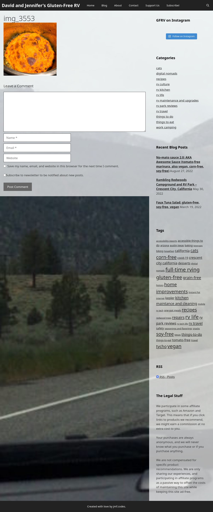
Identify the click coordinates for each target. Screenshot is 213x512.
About (118, 5)
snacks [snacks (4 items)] (196, 328)
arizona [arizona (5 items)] (164, 245)
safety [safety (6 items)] (160, 328)
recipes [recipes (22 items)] (189, 310)
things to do (164, 116)
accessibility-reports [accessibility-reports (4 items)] (166, 240)
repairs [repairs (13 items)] (178, 317)
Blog (104, 5)
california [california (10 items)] (182, 250)
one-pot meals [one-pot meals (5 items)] (172, 310)
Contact (133, 5)
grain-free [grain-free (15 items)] (192, 277)
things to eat (165, 122)
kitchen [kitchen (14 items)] (182, 297)
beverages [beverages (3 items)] (198, 245)
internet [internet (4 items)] (160, 298)
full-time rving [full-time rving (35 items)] (182, 269)
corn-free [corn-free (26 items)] (166, 257)
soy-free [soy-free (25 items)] (165, 334)
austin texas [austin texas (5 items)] (177, 245)
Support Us (152, 5)
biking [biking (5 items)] (159, 251)
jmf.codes (119, 506)
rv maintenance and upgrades (177, 100)
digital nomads (166, 73)
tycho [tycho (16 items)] (161, 346)
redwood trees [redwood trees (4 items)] (163, 317)
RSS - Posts (165, 377)
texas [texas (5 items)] (178, 334)
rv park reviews (166, 106)
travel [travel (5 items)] (194, 340)
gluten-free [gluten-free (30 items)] (169, 277)
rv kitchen (163, 90)
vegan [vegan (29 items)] (174, 346)
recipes (161, 79)
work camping (166, 127)
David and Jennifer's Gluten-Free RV (41, 5)
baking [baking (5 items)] (189, 245)
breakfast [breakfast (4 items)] (169, 251)
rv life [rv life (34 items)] (192, 316)
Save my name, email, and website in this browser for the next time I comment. (63, 166)
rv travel (162, 111)
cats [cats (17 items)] (194, 250)
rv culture (163, 84)
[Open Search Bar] (208, 5)
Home (90, 5)
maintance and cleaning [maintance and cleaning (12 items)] (176, 303)
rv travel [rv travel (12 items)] (196, 323)
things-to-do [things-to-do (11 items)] (192, 334)
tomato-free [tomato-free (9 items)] (181, 340)
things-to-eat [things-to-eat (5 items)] (163, 340)
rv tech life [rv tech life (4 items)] (182, 323)
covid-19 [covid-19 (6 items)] (182, 258)
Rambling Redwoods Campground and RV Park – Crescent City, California (176, 184)
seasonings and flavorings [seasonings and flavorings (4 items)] (178, 328)
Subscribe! (172, 5)
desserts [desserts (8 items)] (184, 263)
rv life (160, 95)
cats (159, 68)
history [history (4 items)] (159, 285)
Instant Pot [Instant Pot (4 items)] (194, 292)
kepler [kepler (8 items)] (170, 298)
